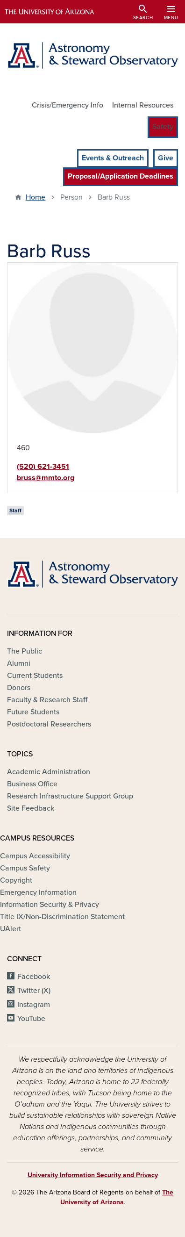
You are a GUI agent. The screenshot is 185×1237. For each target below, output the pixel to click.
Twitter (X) (33, 990)
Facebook (33, 976)
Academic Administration (48, 772)
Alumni (18, 663)
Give (165, 158)
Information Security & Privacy (49, 904)
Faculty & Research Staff (47, 700)
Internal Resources (142, 105)
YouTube (31, 1018)
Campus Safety (25, 868)
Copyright (16, 880)
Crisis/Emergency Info (67, 105)
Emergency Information (38, 892)
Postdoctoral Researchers (49, 724)
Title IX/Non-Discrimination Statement (62, 916)
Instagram (33, 1004)
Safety (162, 126)
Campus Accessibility (35, 856)
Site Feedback (30, 808)
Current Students (35, 675)
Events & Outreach (113, 158)
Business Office (32, 784)
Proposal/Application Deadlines (120, 176)
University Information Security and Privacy (93, 1175)
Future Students (33, 712)
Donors (18, 687)
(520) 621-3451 (43, 466)
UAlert (10, 929)
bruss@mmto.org (45, 477)
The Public (24, 651)
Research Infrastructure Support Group (70, 796)
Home (35, 197)
